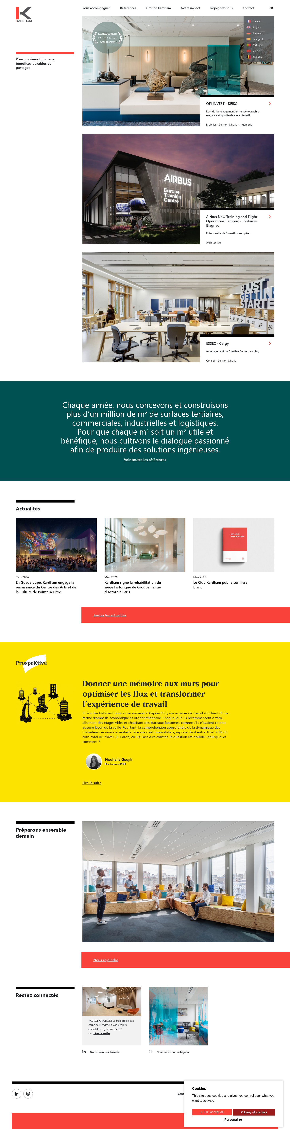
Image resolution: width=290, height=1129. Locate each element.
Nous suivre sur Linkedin (105, 1052)
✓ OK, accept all (211, 1112)
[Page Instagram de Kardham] (29, 1094)
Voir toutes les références (145, 459)
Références (128, 8)
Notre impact (190, 8)
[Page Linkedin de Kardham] (17, 1094)
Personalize (233, 1119)
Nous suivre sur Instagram (173, 1052)
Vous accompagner (96, 8)
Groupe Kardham (158, 8)
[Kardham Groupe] (24, 15)
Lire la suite (91, 782)
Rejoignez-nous (221, 8)
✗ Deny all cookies (254, 1112)
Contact (248, 8)
